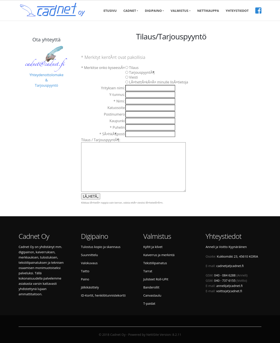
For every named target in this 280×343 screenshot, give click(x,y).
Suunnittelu (89, 255)
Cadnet (129, 11)
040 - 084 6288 (225, 275)
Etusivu (110, 11)
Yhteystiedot (237, 11)
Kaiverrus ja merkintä (159, 255)
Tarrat (147, 271)
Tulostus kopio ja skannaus (101, 247)
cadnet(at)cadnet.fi (230, 266)
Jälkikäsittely (90, 287)
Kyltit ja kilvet (153, 247)
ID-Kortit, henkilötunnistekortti (103, 295)
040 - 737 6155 (225, 280)
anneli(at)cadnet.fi (229, 286)
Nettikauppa (208, 11)
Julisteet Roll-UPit (155, 279)
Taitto (85, 271)
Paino (85, 279)
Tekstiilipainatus (155, 263)
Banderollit (151, 287)
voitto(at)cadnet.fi (229, 291)
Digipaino (153, 11)
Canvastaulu (152, 295)
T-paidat (149, 303)
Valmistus (179, 11)
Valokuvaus (89, 263)
